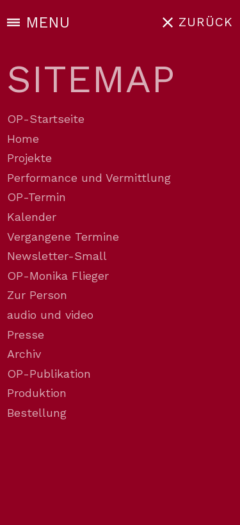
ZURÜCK (206, 22)
